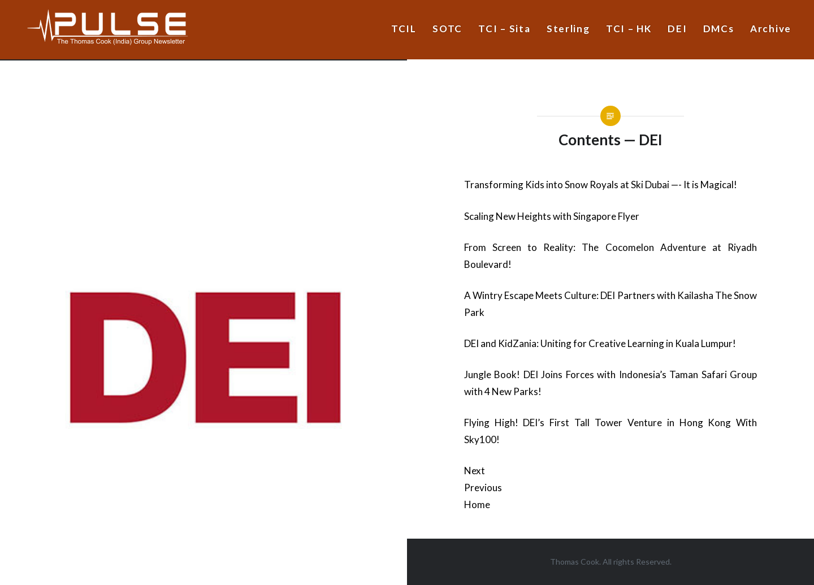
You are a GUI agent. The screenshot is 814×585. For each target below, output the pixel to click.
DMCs (718, 28)
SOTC (447, 28)
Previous (483, 487)
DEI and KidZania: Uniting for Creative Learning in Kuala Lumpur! (600, 343)
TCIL (404, 28)
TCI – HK (629, 28)
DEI (677, 28)
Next (474, 470)
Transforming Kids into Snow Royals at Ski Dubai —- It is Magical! (600, 184)
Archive (770, 28)
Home (477, 504)
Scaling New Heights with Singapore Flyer (551, 216)
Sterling (568, 28)
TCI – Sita (504, 28)
